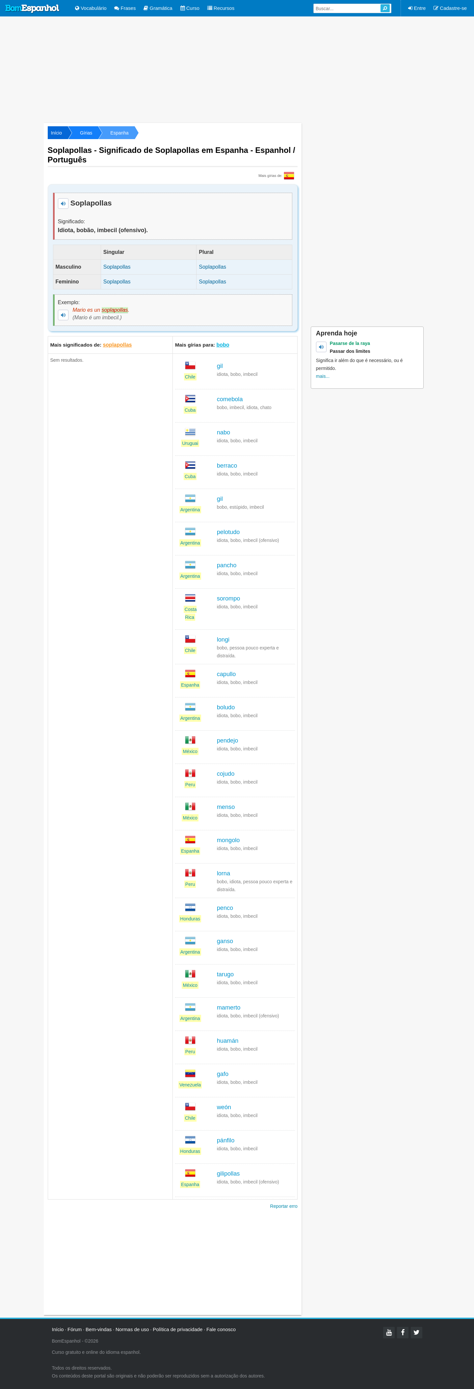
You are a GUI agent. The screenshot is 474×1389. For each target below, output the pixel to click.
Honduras (190, 918)
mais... (322, 376)
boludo (226, 707)
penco (225, 908)
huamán (228, 1040)
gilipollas (228, 1173)
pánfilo (226, 1140)
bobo (222, 345)
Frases (125, 8)
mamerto (229, 1007)
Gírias (86, 132)
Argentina (190, 509)
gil (220, 366)
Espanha (119, 132)
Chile (190, 376)
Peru (190, 784)
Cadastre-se (450, 8)
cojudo (226, 773)
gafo (222, 1074)
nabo (223, 432)
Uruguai (190, 443)
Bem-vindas (99, 1329)
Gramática (158, 8)
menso (226, 807)
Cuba (190, 410)
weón (224, 1107)
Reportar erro (284, 1206)
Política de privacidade (177, 1329)
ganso (225, 941)
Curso (189, 8)
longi (223, 639)
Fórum (74, 1329)
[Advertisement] (237, 69)
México (190, 751)
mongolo (228, 840)
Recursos (221, 8)
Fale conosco (221, 1329)
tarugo (225, 974)
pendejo (227, 740)
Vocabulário (91, 8)
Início (56, 132)
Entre (417, 8)
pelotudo (228, 532)
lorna (223, 873)
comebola (230, 399)
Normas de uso (132, 1329)
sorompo (228, 598)
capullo (226, 674)
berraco (227, 465)
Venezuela (190, 1084)
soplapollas (117, 345)
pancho (227, 565)
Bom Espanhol (32, 9)
